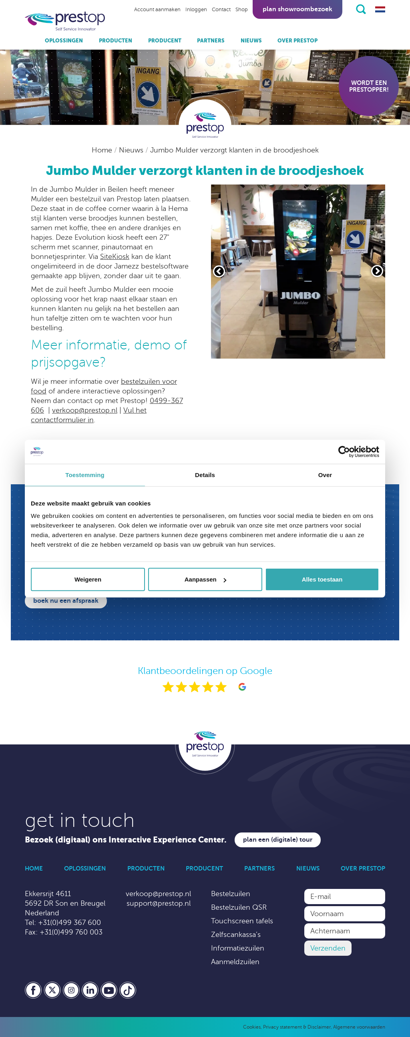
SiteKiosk (114, 257)
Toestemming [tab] (85, 474)
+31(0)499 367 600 (69, 923)
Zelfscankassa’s (236, 935)
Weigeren (87, 579)
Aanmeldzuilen (235, 962)
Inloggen (196, 9)
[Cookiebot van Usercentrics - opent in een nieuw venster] (344, 451)
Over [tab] (325, 474)
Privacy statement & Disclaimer (297, 1027)
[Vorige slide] (219, 271)
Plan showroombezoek (297, 9)
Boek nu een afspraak (65, 600)
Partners (211, 41)
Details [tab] (205, 474)
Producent (164, 41)
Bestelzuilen (230, 894)
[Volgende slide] (377, 271)
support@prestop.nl (159, 903)
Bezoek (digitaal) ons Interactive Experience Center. (126, 839)
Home (103, 150)
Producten (115, 41)
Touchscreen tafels (242, 921)
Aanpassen (205, 579)
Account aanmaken (157, 9)
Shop (241, 9)
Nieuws (251, 41)
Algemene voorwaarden (359, 1027)
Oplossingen (64, 41)
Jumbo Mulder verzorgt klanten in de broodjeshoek (234, 150)
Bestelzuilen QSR (239, 907)
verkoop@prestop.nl (84, 410)
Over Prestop (297, 41)
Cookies (252, 1027)
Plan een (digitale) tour (277, 839)
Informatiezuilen (237, 948)
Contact (221, 9)
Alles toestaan (322, 579)
